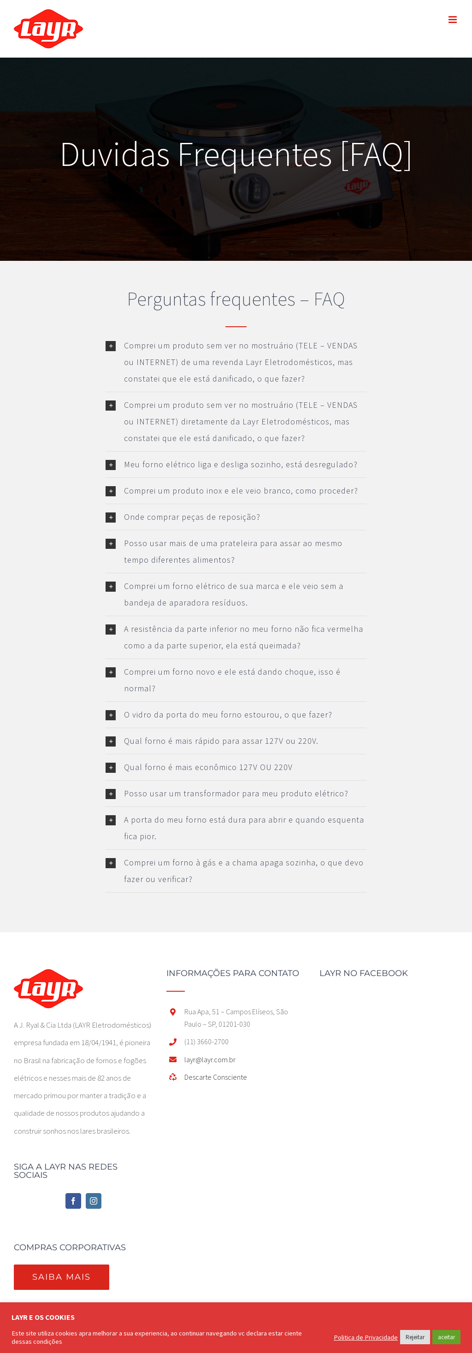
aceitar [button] (446, 1337)
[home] (48, 978)
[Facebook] (73, 1201)
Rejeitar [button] (415, 1337)
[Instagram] (93, 1201)
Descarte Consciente (215, 1077)
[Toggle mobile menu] (453, 19)
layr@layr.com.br (210, 1059)
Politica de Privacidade (366, 1337)
